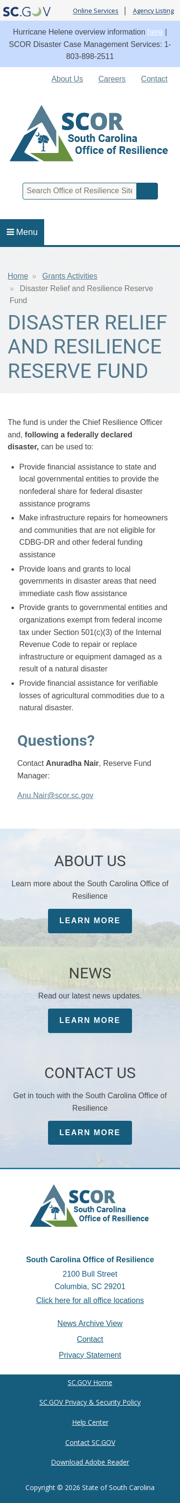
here (155, 32)
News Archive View (90, 1323)
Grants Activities (69, 276)
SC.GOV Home (90, 1382)
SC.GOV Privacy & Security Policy (90, 1402)
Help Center (90, 1422)
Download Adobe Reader (90, 1462)
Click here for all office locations (90, 1300)
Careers (112, 79)
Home (18, 276)
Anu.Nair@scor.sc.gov (55, 795)
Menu (22, 232)
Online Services (96, 11)
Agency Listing (153, 11)
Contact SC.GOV (90, 1442)
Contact (154, 79)
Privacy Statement (90, 1355)
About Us (67, 79)
